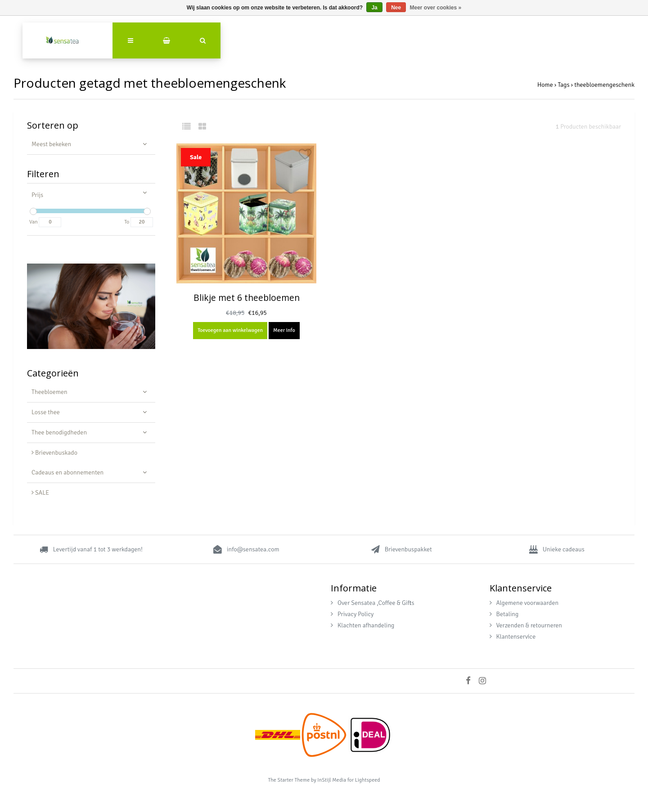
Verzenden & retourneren (526, 625)
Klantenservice (513, 636)
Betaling (504, 614)
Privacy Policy (352, 614)
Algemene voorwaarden (524, 603)
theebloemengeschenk (604, 85)
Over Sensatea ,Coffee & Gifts (372, 603)
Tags (563, 85)
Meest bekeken (51, 144)
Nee (396, 7)
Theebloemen (50, 392)
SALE (40, 493)
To (126, 222)
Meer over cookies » (436, 7)
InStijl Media (331, 780)
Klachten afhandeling (362, 625)
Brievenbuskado (54, 452)
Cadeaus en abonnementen (68, 472)
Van (33, 222)
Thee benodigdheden (59, 432)
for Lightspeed (363, 780)
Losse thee (46, 412)
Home (545, 85)
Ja (374, 7)
